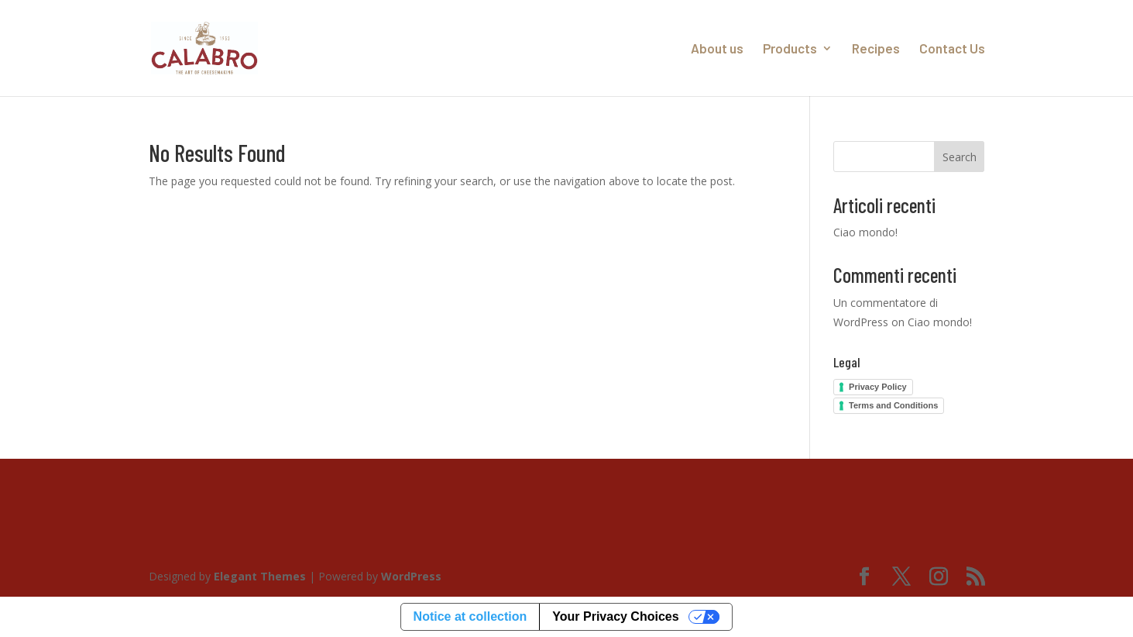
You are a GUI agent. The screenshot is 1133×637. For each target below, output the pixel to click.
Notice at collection (470, 616)
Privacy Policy (878, 386)
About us (717, 49)
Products (790, 49)
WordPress (411, 576)
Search (959, 157)
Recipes (876, 49)
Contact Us (952, 49)
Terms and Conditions (893, 405)
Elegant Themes (260, 576)
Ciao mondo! (865, 232)
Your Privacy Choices (615, 616)
